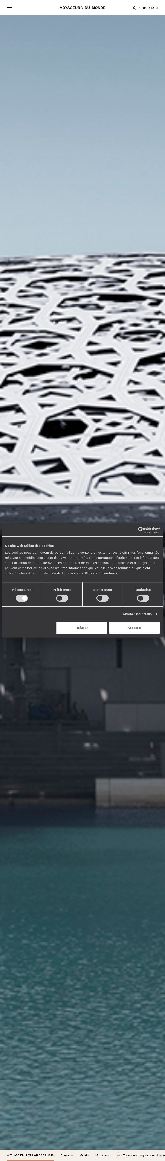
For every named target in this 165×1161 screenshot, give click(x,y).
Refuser (82, 627)
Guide (84, 1155)
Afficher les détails (137, 614)
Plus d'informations (101, 573)
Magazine (102, 1155)
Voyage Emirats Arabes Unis (30, 1155)
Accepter (134, 627)
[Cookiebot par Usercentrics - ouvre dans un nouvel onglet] (141, 530)
